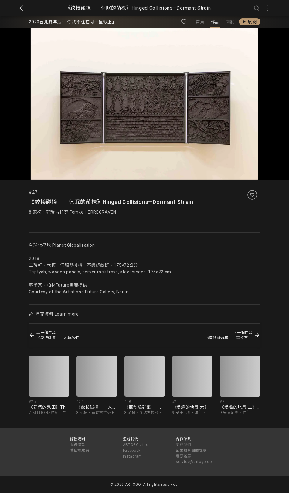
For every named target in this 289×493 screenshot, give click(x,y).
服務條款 (77, 445)
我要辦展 (183, 456)
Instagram (132, 456)
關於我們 (183, 445)
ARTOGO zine (135, 445)
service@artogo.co (194, 462)
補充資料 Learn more (54, 314)
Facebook (132, 450)
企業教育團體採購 (191, 450)
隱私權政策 (79, 450)
